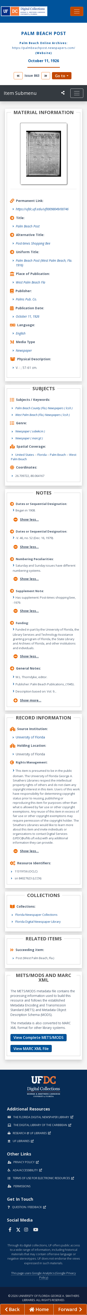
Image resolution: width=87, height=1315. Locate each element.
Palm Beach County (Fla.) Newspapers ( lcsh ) (44, 408)
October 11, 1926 (27, 316)
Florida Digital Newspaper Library (38, 921)
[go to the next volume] (45, 75)
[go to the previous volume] (18, 75)
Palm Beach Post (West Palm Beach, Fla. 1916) (44, 262)
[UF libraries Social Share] (63, 93)
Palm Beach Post (27, 226)
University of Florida (30, 737)
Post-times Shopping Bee (33, 243)
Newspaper (24, 350)
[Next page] (70, 1309)
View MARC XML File (31, 1048)
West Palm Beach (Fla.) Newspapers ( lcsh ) (42, 415)
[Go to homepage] (39, 1309)
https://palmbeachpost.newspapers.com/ (43, 48)
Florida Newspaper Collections (36, 915)
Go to (60, 75)
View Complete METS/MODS (38, 1037)
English (21, 333)
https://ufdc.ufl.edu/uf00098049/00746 (42, 209)
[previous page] (12, 1309)
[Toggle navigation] (76, 11)
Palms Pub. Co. (26, 299)
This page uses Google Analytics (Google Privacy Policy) (43, 1275)
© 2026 (43, 1298)
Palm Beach (58, 455)
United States (24, 455)
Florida (42, 455)
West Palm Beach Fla (30, 282)
